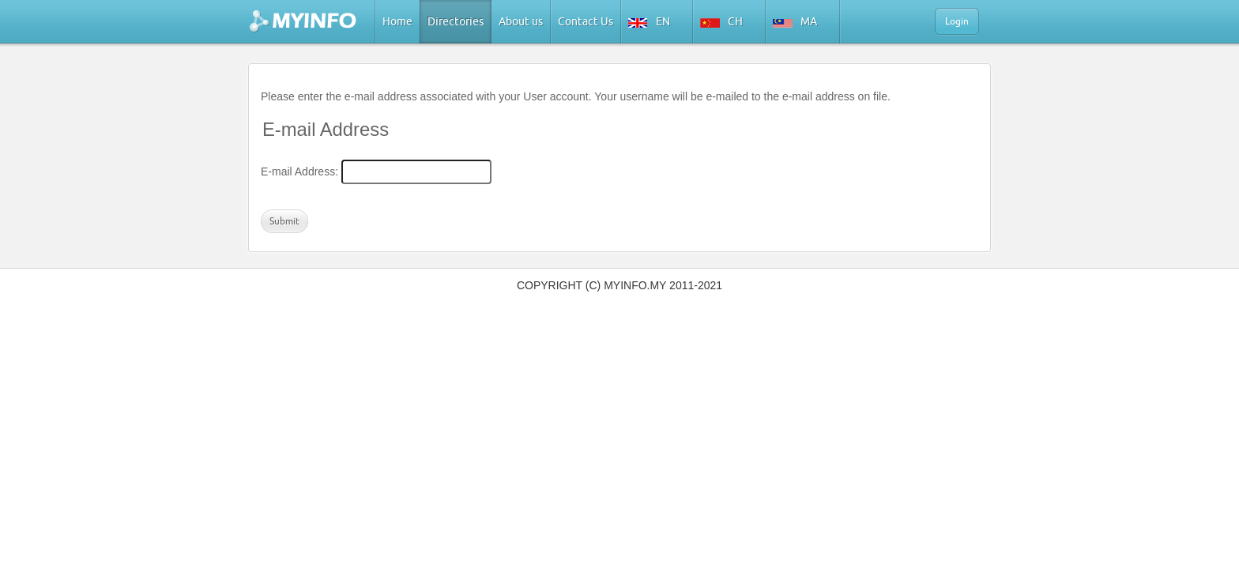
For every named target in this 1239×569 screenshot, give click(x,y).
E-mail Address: (299, 171)
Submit (284, 221)
